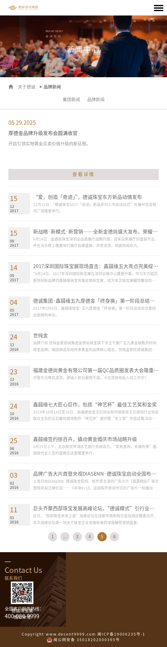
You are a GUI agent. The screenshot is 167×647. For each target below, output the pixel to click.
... (65, 537)
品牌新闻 (96, 99)
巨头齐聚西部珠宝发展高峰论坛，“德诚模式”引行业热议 (96, 508)
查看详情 (83, 174)
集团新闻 (71, 99)
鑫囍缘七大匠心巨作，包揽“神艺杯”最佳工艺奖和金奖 (95, 404)
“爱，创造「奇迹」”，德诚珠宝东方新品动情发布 (87, 197)
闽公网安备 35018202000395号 (87, 639)
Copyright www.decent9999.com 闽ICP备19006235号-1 (83, 634)
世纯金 (40, 335)
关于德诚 (26, 87)
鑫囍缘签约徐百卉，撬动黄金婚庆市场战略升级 (85, 439)
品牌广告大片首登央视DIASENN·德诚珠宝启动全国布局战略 (99, 473)
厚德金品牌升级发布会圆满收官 (43, 133)
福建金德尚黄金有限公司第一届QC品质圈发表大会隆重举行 (98, 370)
